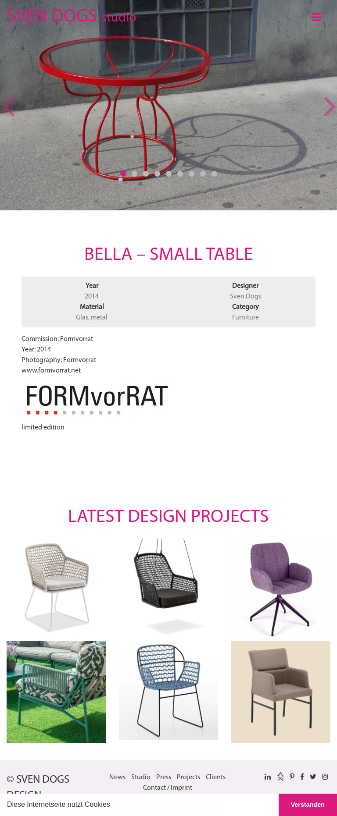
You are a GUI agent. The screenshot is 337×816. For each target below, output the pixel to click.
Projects (188, 777)
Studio (141, 777)
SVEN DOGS (71, 15)
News (117, 777)
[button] (113, 805)
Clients (216, 777)
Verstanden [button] (308, 804)
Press (163, 777)
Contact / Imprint (167, 787)
